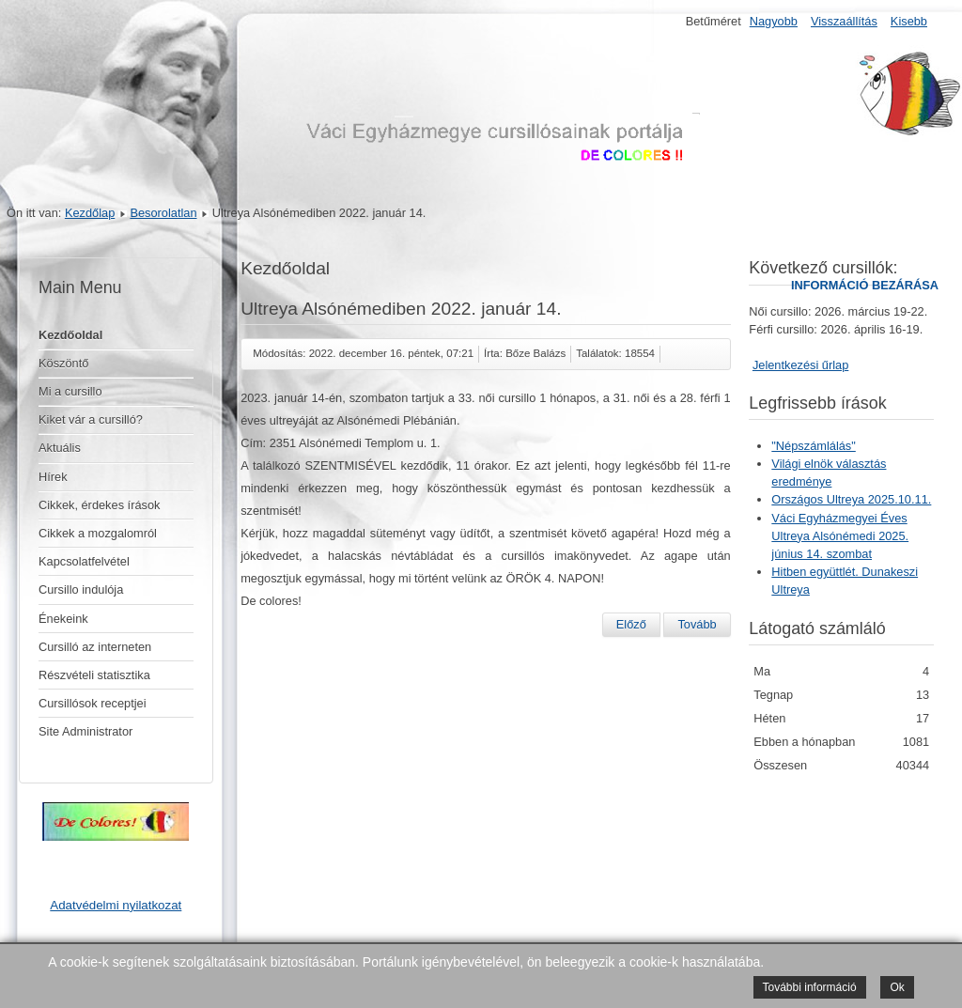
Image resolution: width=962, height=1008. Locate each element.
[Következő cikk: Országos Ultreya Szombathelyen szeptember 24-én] (696, 625)
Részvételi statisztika (94, 675)
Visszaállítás (844, 21)
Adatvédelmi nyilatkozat (115, 905)
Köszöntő (63, 363)
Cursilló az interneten (95, 647)
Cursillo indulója (81, 589)
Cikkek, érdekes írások (99, 505)
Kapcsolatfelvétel (84, 561)
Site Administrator (85, 731)
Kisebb (909, 21)
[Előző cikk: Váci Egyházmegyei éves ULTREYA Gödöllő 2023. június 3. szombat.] (631, 625)
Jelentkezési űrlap (800, 365)
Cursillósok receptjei (93, 703)
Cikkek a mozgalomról (98, 533)
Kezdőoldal (70, 335)
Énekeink (63, 619)
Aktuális (60, 448)
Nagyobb (774, 21)
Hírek (53, 477)
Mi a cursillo (70, 391)
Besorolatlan (163, 213)
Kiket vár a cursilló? (91, 419)
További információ (810, 987)
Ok (897, 987)
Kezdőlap (90, 213)
